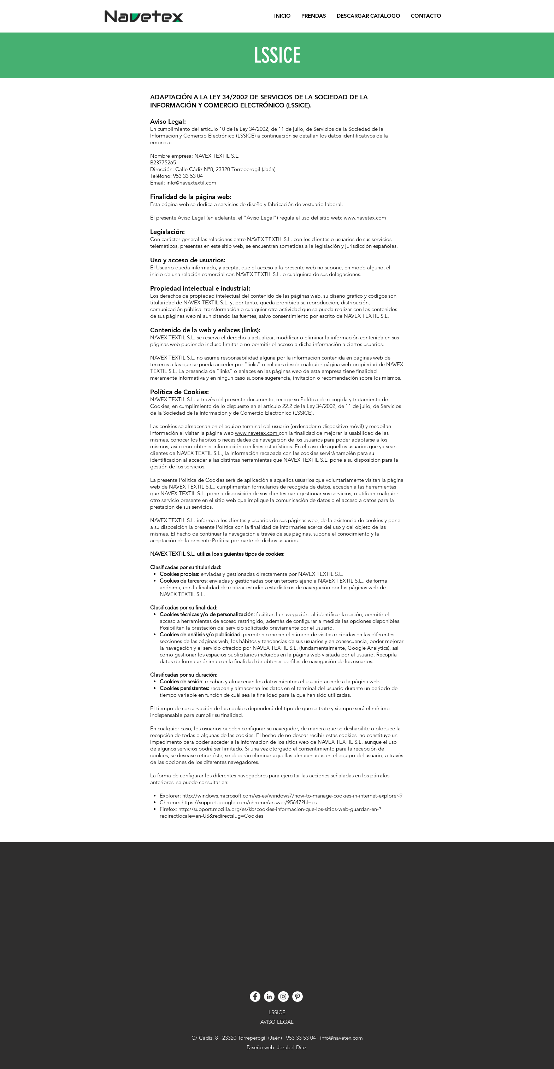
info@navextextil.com (191, 182)
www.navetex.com (365, 217)
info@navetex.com (341, 1037)
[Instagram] (283, 996)
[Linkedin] (269, 996)
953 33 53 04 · (303, 1037)
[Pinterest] (297, 996)
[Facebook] (255, 996)
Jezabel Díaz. (292, 1047)
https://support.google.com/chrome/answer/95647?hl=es (249, 802)
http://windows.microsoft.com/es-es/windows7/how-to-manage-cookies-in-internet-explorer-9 (292, 795)
